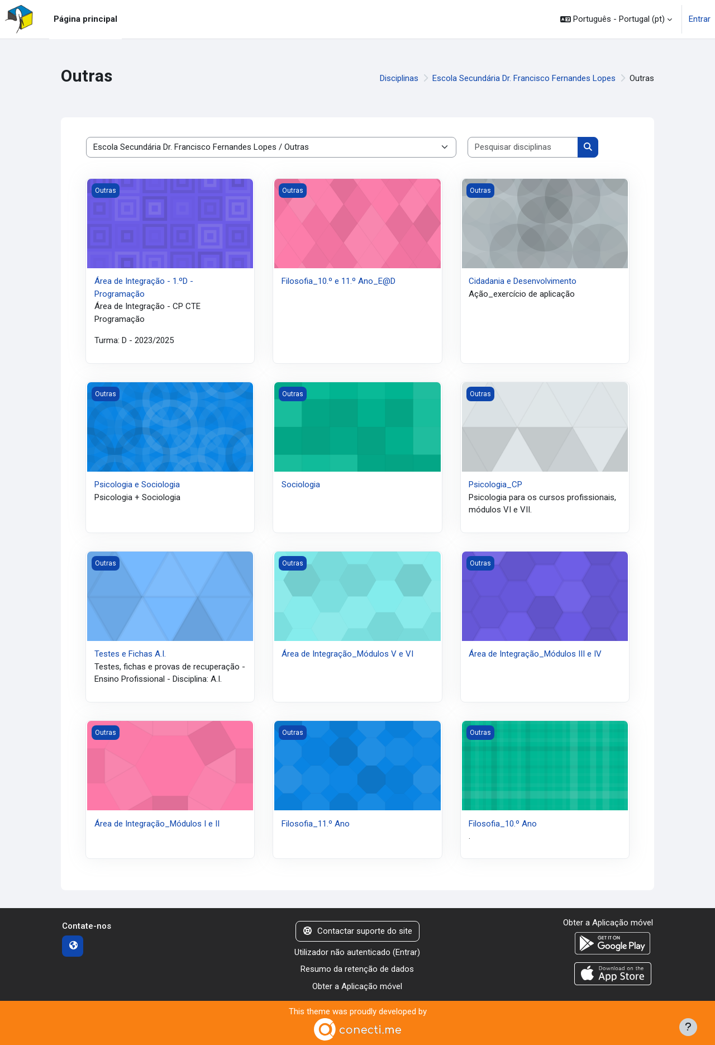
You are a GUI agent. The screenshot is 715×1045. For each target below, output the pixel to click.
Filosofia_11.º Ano (316, 824)
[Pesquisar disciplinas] (523, 147)
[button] (616, 19)
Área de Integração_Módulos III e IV (535, 654)
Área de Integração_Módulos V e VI (347, 654)
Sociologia (301, 484)
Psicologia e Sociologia (137, 484)
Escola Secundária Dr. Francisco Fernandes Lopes (524, 78)
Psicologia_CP (495, 484)
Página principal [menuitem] (85, 19)
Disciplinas (399, 78)
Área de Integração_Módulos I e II (157, 824)
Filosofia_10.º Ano (503, 824)
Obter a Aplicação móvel (357, 986)
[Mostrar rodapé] (688, 1027)
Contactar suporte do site (358, 931)
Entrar (700, 19)
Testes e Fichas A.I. (130, 654)
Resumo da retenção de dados (357, 969)
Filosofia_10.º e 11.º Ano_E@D (338, 281)
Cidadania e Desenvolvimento (522, 281)
